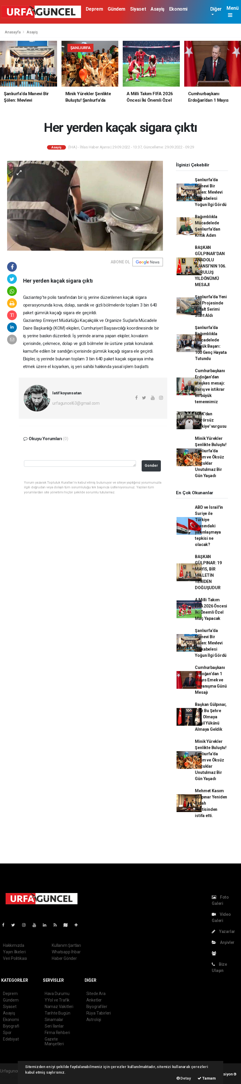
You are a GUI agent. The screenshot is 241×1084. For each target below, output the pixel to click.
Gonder (151, 465)
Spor (7, 1032)
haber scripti (11, 1077)
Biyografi (11, 1026)
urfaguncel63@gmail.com (76, 403)
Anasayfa (13, 32)
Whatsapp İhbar (66, 951)
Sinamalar (54, 1019)
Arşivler (223, 942)
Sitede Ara (96, 993)
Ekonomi (178, 9)
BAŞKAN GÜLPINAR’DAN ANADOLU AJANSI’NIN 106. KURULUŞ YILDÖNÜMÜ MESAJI (210, 266)
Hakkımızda (13, 945)
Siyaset (138, 9)
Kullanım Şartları (66, 945)
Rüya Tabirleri (98, 1013)
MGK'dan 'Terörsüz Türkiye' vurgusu (211, 420)
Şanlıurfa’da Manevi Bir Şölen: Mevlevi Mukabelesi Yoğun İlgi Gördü (211, 192)
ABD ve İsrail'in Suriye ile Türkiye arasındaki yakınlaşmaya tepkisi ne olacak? (209, 526)
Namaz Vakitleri (59, 1006)
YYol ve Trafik (57, 1000)
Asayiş (157, 9)
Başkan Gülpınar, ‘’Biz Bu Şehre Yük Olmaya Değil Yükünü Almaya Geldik (211, 717)
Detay (184, 1078)
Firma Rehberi (57, 1032)
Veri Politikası (15, 958)
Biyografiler (96, 1006)
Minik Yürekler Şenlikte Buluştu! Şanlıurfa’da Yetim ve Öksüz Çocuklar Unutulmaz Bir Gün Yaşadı (211, 457)
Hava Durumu (57, 993)
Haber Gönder (64, 958)
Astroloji (93, 1019)
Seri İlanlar (54, 1026)
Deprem (94, 9)
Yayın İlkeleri (14, 951)
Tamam (207, 1078)
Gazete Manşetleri (54, 1041)
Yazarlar (223, 931)
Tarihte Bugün (57, 1013)
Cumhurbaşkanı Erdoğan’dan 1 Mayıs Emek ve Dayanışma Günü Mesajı (211, 680)
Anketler (94, 1000)
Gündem (116, 9)
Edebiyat (11, 1039)
